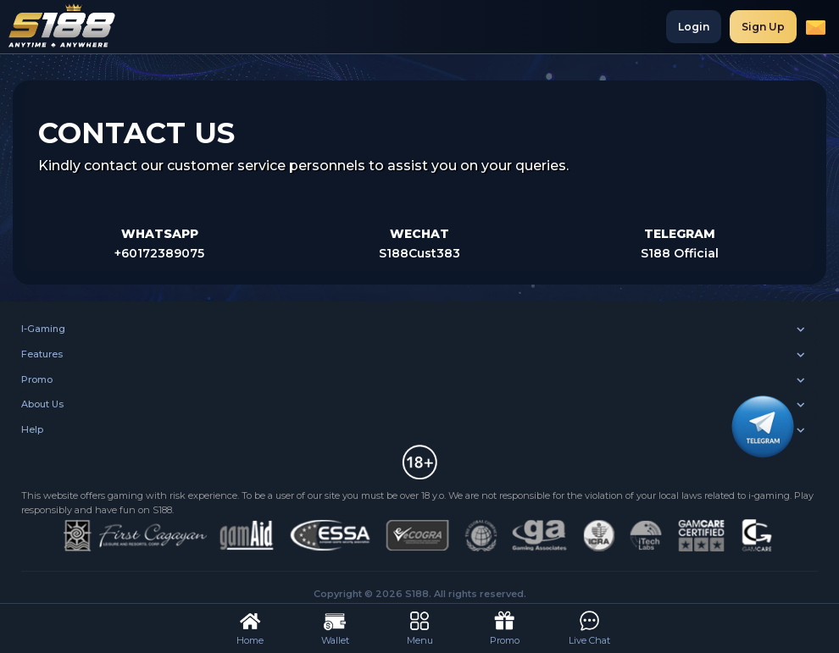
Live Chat (589, 627)
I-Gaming (43, 329)
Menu (420, 627)
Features (42, 354)
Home (250, 627)
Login (693, 26)
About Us (42, 404)
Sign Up (763, 26)
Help (32, 429)
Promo (37, 379)
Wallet (335, 627)
